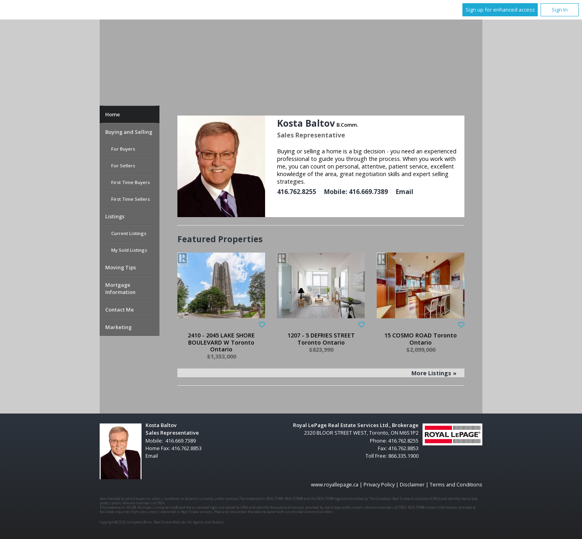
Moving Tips (120, 267)
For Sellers (123, 166)
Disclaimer (412, 484)
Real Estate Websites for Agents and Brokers (189, 522)
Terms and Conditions (456, 484)
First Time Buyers (130, 182)
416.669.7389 (368, 191)
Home (112, 114)
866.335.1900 (403, 455)
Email (404, 191)
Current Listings (128, 233)
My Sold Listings (129, 250)
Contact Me (119, 309)
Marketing (118, 327)
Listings (114, 216)
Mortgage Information (120, 288)
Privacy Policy (379, 484)
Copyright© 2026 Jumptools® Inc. (126, 522)
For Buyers (123, 149)
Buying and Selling (128, 131)
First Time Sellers (130, 199)
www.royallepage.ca (334, 484)
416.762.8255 (296, 191)
